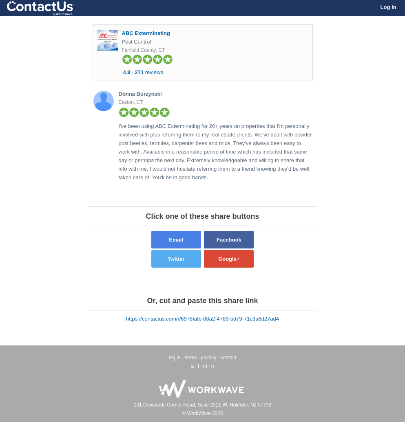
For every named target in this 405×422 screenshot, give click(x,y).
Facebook (229, 240)
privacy (208, 357)
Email (176, 240)
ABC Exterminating (146, 33)
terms (190, 357)
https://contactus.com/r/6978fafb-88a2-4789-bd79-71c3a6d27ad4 (202, 319)
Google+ (228, 259)
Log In (388, 7)
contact (229, 357)
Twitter (176, 259)
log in (175, 357)
